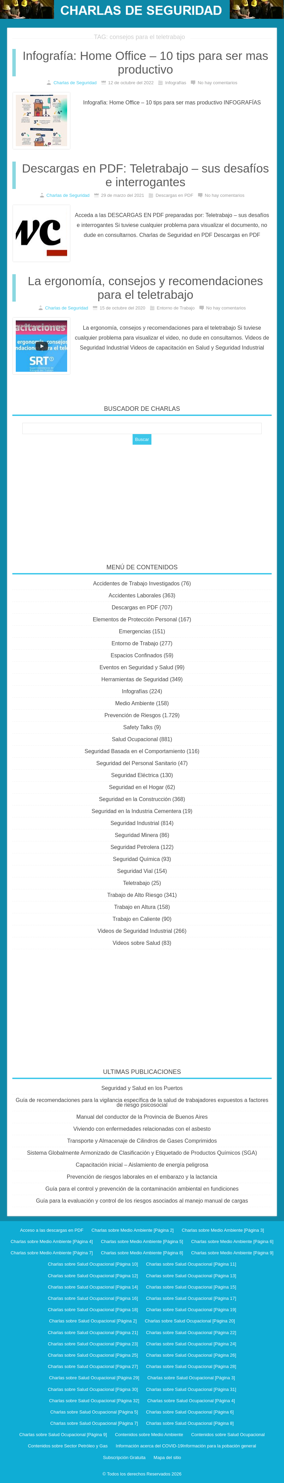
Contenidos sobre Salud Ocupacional (228, 1434)
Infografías (135, 691)
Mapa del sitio (167, 1457)
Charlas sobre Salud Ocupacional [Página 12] (93, 1275)
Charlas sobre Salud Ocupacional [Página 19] (191, 1309)
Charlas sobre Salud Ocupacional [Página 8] (190, 1423)
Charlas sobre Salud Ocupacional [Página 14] (93, 1287)
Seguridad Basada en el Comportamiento (135, 751)
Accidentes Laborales (135, 595)
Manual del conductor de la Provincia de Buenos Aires (142, 1117)
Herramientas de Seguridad (135, 679)
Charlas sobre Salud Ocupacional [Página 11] (191, 1264)
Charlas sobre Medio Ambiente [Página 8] (142, 1252)
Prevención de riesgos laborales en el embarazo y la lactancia (142, 1177)
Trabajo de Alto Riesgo (134, 895)
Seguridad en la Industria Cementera (136, 811)
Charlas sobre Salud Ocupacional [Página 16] (93, 1298)
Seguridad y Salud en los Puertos (142, 1088)
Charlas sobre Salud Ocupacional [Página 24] (191, 1343)
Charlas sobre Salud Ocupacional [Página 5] (94, 1412)
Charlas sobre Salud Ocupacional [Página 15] (191, 1287)
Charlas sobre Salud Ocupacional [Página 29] (94, 1377)
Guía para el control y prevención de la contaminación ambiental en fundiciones (142, 1189)
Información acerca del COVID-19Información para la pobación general (186, 1445)
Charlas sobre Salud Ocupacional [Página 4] (191, 1400)
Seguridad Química (136, 859)
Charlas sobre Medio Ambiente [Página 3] (223, 1230)
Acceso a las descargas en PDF (51, 1230)
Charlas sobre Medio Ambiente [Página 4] (52, 1241)
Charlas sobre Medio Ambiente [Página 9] (232, 1252)
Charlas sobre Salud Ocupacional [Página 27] (93, 1366)
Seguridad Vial (135, 871)
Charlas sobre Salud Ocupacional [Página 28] (191, 1366)
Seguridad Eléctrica (135, 775)
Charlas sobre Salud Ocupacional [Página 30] (93, 1389)
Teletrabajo (136, 883)
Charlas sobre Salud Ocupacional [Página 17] (191, 1298)
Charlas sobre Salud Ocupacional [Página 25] (93, 1355)
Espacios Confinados (136, 655)
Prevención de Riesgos (132, 715)
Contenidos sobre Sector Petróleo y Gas (68, 1445)
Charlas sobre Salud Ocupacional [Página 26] (191, 1355)
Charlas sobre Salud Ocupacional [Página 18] (93, 1309)
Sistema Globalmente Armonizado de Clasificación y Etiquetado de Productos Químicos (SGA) (142, 1153)
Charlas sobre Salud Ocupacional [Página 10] (93, 1264)
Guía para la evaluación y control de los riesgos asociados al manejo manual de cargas (142, 1201)
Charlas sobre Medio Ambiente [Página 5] (142, 1241)
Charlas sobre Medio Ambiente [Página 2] (132, 1230)
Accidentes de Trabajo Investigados (136, 583)
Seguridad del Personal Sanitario (136, 763)
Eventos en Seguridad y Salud (136, 667)
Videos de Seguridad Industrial (135, 931)
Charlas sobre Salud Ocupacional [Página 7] (94, 1423)
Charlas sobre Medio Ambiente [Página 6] (232, 1241)
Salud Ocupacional (135, 739)
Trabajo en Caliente (136, 919)
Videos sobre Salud (136, 943)
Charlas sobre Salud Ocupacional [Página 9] (63, 1434)
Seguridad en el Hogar (136, 787)
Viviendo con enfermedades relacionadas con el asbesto (142, 1129)
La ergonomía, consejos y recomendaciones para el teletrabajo (145, 287)
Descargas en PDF (135, 607)
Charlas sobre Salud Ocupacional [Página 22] (191, 1332)
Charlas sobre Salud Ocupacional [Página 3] (191, 1377)
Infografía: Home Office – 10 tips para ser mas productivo (145, 62)
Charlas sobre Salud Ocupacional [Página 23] (93, 1343)
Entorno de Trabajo (135, 643)
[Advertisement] (142, 499)
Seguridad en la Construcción (135, 799)
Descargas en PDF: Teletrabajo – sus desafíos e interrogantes (145, 175)
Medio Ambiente (135, 703)
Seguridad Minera (136, 835)
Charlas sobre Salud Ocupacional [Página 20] (190, 1320)
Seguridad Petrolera (134, 847)
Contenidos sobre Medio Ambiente (149, 1434)
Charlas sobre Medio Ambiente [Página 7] (52, 1252)
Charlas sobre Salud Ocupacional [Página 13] (191, 1275)
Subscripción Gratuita (124, 1457)
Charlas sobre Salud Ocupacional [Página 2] (93, 1320)
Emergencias (135, 631)
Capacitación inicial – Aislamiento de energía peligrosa (142, 1165)
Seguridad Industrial (134, 823)
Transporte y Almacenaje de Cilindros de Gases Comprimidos (142, 1141)
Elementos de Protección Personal (135, 619)
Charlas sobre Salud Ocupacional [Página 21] (93, 1332)
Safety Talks (138, 727)
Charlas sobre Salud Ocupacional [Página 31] (191, 1389)
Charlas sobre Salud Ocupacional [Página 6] (190, 1412)
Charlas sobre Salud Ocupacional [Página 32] (94, 1400)
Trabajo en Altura (135, 907)
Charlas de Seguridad (75, 82)
